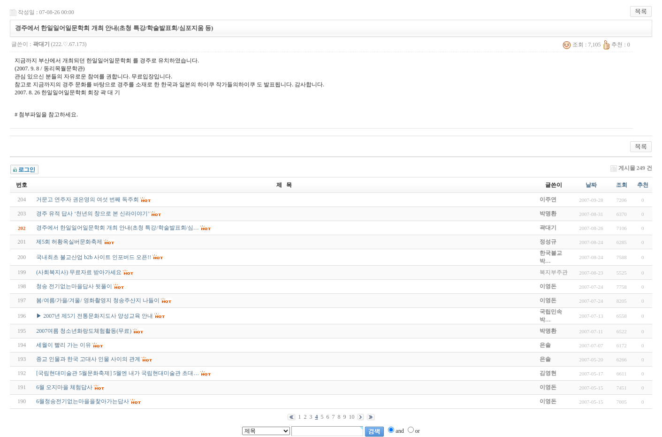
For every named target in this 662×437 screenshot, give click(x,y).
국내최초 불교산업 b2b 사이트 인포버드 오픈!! (93, 257)
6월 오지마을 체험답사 (64, 387)
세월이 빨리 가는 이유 (63, 345)
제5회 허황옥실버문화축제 (69, 241)
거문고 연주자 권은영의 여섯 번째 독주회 (87, 199)
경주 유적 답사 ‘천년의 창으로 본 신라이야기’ (92, 213)
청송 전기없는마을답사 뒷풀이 (74, 286)
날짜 (591, 185)
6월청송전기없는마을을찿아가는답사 (82, 401)
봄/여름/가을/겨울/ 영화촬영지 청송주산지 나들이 (97, 300)
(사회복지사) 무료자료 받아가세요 (79, 272)
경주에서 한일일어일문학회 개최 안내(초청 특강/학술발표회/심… (117, 227)
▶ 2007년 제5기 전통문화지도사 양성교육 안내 (94, 316)
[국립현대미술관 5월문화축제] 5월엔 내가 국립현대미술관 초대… (117, 373)
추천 (642, 185)
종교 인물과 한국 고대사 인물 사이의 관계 (88, 359)
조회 (621, 185)
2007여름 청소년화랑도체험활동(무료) (83, 331)
